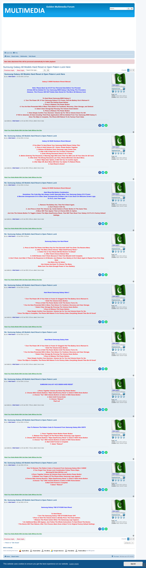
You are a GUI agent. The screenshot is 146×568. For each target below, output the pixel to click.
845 (116, 94)
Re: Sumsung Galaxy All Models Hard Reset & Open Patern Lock (30, 136)
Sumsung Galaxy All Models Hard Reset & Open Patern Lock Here (36, 67)
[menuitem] (15, 52)
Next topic (20, 70)
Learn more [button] (74, 564)
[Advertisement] (69, 34)
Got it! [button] (133, 564)
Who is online (7, 547)
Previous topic (9, 70)
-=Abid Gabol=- (116, 85)
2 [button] (130, 70)
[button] (133, 70)
